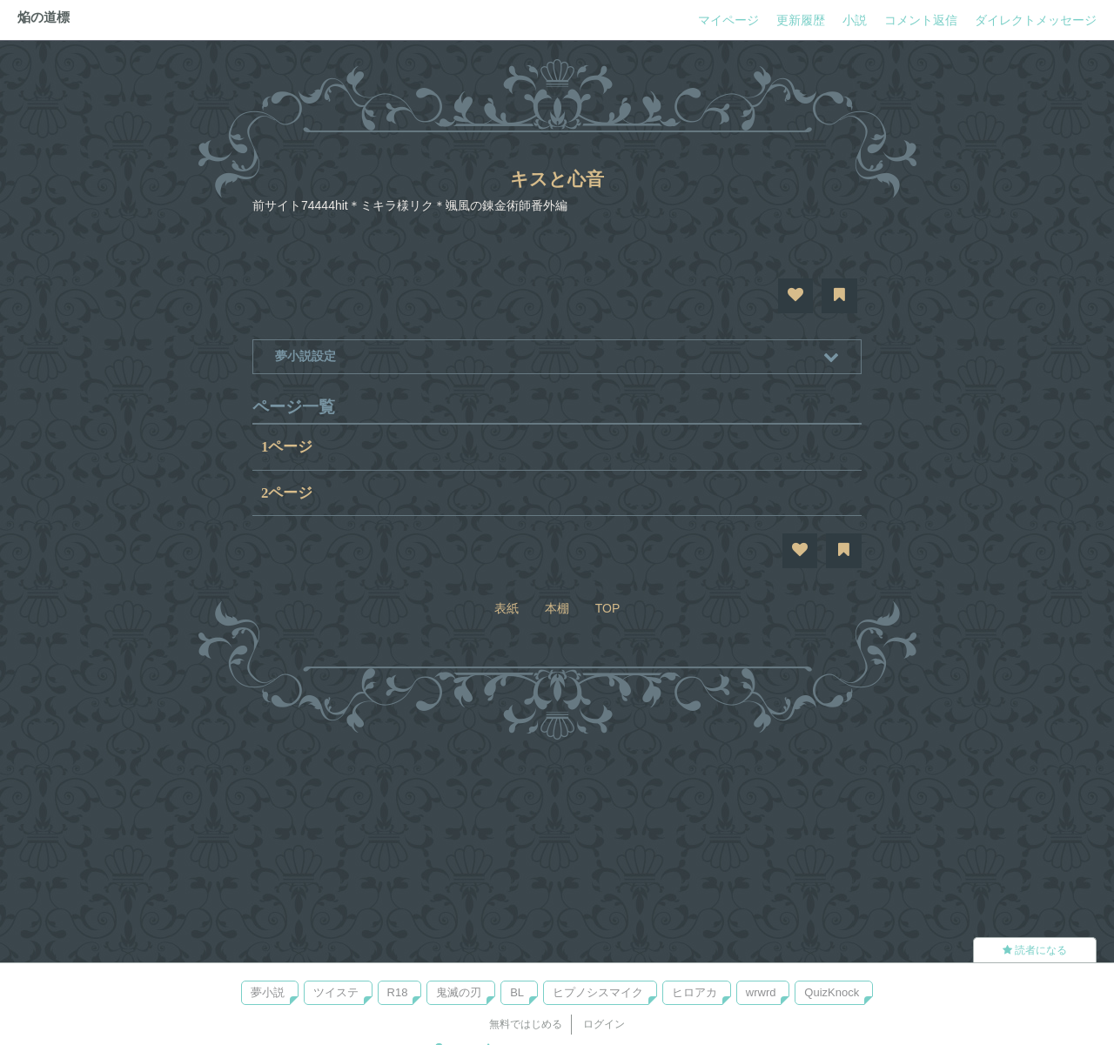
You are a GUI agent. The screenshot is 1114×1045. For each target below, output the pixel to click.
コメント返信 (920, 20)
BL (517, 992)
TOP (608, 608)
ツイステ (336, 992)
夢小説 (268, 992)
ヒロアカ (694, 992)
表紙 (506, 608)
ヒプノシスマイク (598, 992)
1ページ (286, 447)
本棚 (557, 608)
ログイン (604, 1024)
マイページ (728, 20)
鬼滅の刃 (458, 992)
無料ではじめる (525, 1024)
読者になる (1035, 950)
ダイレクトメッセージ (1036, 20)
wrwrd (761, 992)
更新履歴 (800, 20)
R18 (397, 992)
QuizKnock (831, 992)
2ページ (286, 493)
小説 (854, 20)
